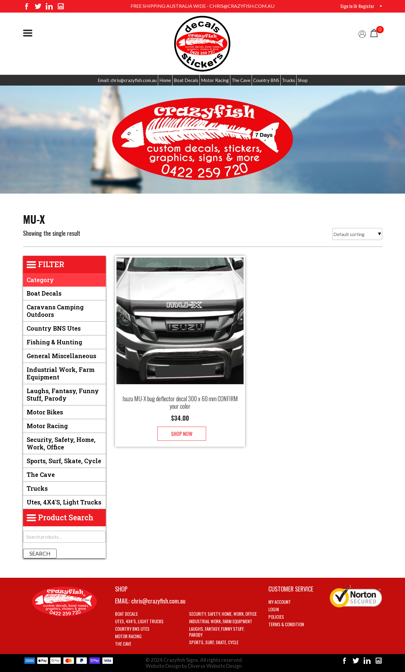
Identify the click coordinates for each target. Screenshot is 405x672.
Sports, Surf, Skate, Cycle (64, 461)
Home (165, 80)
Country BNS (266, 80)
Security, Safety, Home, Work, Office (61, 443)
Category (40, 280)
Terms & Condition (286, 624)
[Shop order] (357, 234)
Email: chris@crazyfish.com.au (127, 80)
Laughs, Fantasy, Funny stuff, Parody (63, 394)
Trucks (288, 80)
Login (273, 609)
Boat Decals (186, 80)
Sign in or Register (356, 6)
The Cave (241, 80)
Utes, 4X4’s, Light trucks (139, 621)
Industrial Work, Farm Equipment (61, 373)
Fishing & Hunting (54, 342)
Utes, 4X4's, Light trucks (64, 502)
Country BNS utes (54, 328)
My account (279, 601)
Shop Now (180, 427)
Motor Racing (215, 80)
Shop (303, 80)
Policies (276, 616)
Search (39, 553)
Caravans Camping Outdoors (55, 310)
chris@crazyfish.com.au (158, 600)
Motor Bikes (45, 412)
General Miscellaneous (61, 356)
